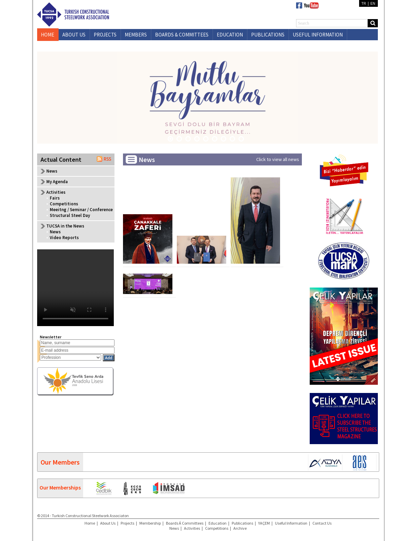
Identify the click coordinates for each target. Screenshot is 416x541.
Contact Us (322, 523)
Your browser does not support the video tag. (75, 287)
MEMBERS (136, 34)
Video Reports (64, 237)
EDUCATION (230, 34)
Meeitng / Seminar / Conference (81, 210)
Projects (127, 523)
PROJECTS (105, 34)
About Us (107, 523)
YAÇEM (264, 523)
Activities (192, 528)
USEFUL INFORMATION (318, 34)
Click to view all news (277, 159)
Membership (150, 523)
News (51, 171)
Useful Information (291, 523)
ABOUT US (74, 34)
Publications (242, 523)
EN (372, 3)
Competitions (64, 204)
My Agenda (57, 182)
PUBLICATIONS (267, 34)
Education (218, 523)
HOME (47, 34)
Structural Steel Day (70, 215)
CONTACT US (76, 46)
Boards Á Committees (184, 523)
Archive (240, 528)
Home (89, 523)
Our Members (60, 462)
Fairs (55, 198)
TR (363, 3)
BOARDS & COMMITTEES (182, 34)
